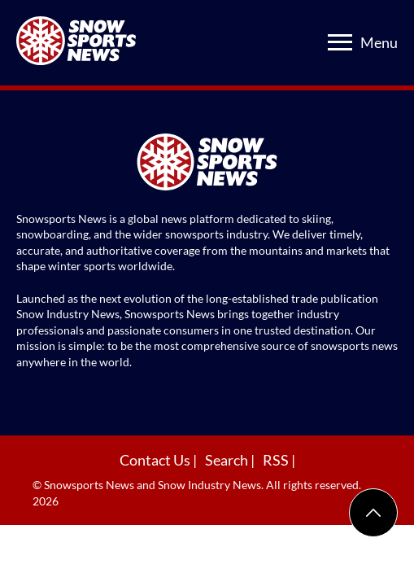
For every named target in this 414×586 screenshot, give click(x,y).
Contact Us (156, 460)
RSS (277, 460)
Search (228, 460)
